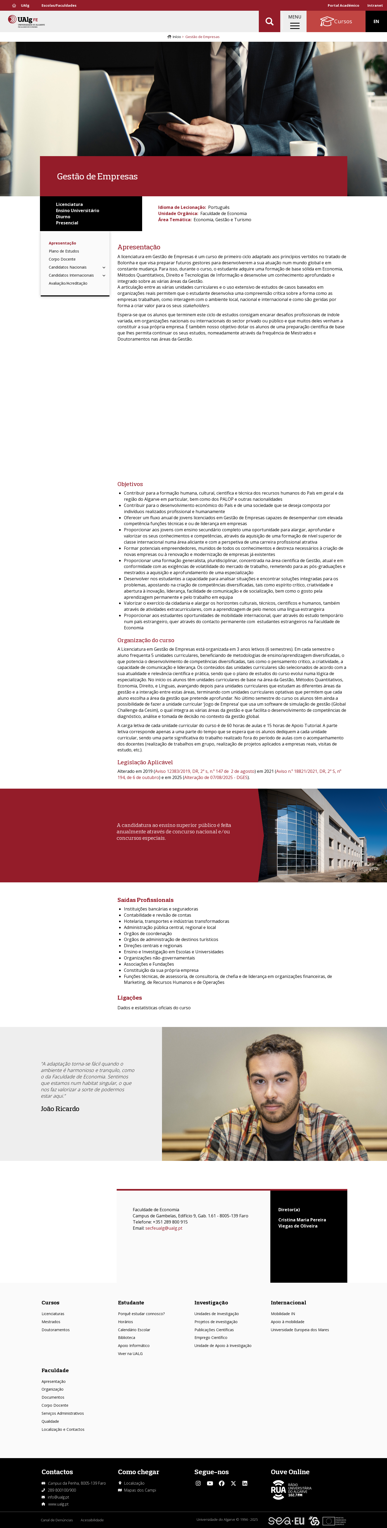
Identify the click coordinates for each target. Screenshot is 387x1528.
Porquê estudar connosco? (141, 1313)
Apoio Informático (134, 1345)
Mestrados (51, 1321)
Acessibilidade (92, 1520)
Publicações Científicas (214, 1329)
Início (177, 36)
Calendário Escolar (134, 1329)
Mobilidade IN (283, 1313)
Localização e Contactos (63, 1429)
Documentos (53, 1397)
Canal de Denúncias (57, 1520)
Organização (53, 1389)
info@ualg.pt (58, 1497)
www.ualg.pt (58, 1504)
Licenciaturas (53, 1313)
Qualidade (50, 1421)
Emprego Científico (210, 1337)
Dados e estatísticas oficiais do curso (154, 1008)
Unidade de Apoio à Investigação (223, 1345)
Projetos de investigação (216, 1321)
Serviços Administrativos (63, 1413)
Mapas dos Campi (140, 1490)
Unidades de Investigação (216, 1313)
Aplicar (269, 21)
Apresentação (62, 243)
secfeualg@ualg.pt (163, 1228)
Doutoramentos (56, 1329)
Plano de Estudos (64, 251)
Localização (134, 1483)
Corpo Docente (62, 259)
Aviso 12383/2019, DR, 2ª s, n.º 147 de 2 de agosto (205, 771)
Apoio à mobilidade (287, 1321)
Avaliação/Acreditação (68, 283)
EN (376, 21)
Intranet (375, 5)
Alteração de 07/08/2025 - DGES (216, 777)
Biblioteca (126, 1337)
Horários (125, 1321)
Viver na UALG (130, 1353)
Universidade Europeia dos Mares (300, 1329)
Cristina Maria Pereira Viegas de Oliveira (302, 1223)
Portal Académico (343, 5)
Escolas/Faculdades (59, 5)
